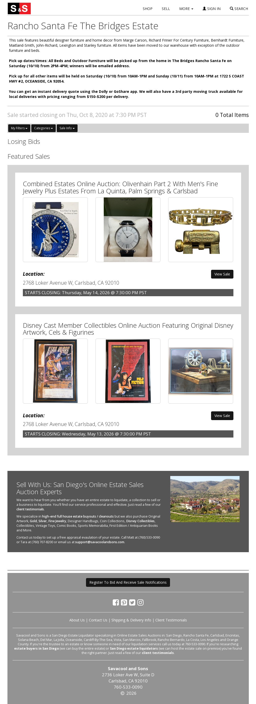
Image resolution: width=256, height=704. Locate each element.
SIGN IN (212, 8)
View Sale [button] (222, 274)
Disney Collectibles (140, 521)
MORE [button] (186, 8)
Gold (33, 521)
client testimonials (30, 509)
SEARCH (239, 8)
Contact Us (98, 620)
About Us (77, 620)
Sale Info (67, 128)
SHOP (148, 8)
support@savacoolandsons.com (99, 542)
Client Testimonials (171, 620)
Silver (43, 521)
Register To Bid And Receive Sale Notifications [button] (128, 582)
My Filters (19, 128)
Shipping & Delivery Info (131, 620)
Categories (43, 128)
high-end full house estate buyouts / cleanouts (78, 516)
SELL (166, 8)
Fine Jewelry (57, 521)
